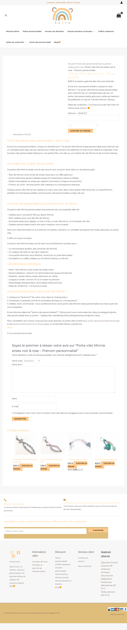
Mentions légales (48, 620)
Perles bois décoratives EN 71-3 (108, 592)
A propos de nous (39, 568)
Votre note (17, 362)
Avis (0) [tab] (28, 135)
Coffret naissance (106, 31)
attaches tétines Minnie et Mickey (33, 325)
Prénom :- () (77, 113)
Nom (14, 403)
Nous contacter (84, 573)
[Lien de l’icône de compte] (121, 2)
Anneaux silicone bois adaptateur (107, 582)
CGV (58, 620)
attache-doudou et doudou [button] (81, 31)
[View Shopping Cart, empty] (118, 15)
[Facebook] (18, 559)
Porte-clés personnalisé (40, 42)
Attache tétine (12, 31)
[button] (6, 15)
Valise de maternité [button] (16, 42)
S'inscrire (98, 536)
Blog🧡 (57, 42)
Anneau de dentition (54, 31)
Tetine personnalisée (32, 31)
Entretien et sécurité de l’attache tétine (38, 575)
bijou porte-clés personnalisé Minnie (101, 322)
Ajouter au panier (80, 132)
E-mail (15, 411)
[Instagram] (12, 559)
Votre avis (17, 366)
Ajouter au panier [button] (23, 473)
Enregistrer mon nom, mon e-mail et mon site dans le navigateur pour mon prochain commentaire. (63, 418)
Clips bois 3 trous (109, 569)
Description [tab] (19, 135)
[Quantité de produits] (84, 126)
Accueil (71, 64)
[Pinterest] (13, 563)
